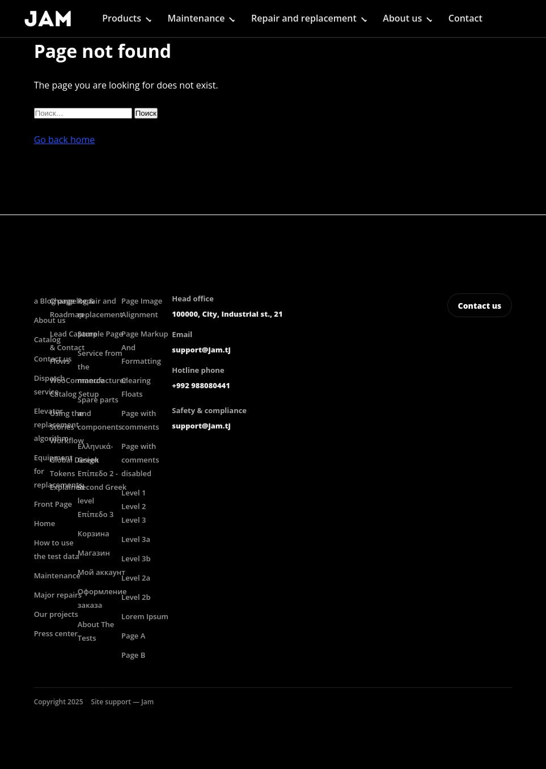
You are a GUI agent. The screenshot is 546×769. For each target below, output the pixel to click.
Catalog (47, 339)
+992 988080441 (201, 385)
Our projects (56, 614)
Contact (465, 18)
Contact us (480, 305)
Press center (56, 633)
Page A (133, 636)
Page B (133, 655)
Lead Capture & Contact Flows (74, 347)
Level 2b (136, 597)
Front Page (53, 504)
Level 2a (135, 578)
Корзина (93, 533)
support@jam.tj (201, 349)
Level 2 (133, 506)
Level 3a (135, 539)
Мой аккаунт (101, 572)
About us (402, 18)
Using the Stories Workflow (67, 427)
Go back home (64, 139)
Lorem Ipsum (144, 616)
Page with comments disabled (140, 459)
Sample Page (100, 334)
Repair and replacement (304, 18)
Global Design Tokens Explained (74, 473)
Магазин (94, 553)
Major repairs (58, 595)
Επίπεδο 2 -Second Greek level (102, 487)
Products (121, 18)
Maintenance (196, 18)
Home (45, 523)
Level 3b (136, 558)
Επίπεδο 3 (96, 514)
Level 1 (133, 493)
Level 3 (133, 520)
